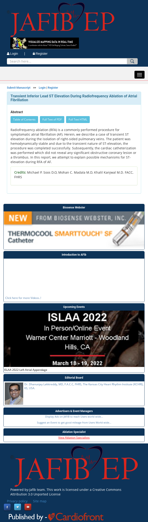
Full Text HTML (78, 119)
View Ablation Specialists (74, 438)
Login (42, 87)
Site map (40, 501)
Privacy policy (17, 501)
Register (40, 53)
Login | (16, 53)
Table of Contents (24, 119)
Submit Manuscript (19, 87)
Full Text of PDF (52, 119)
